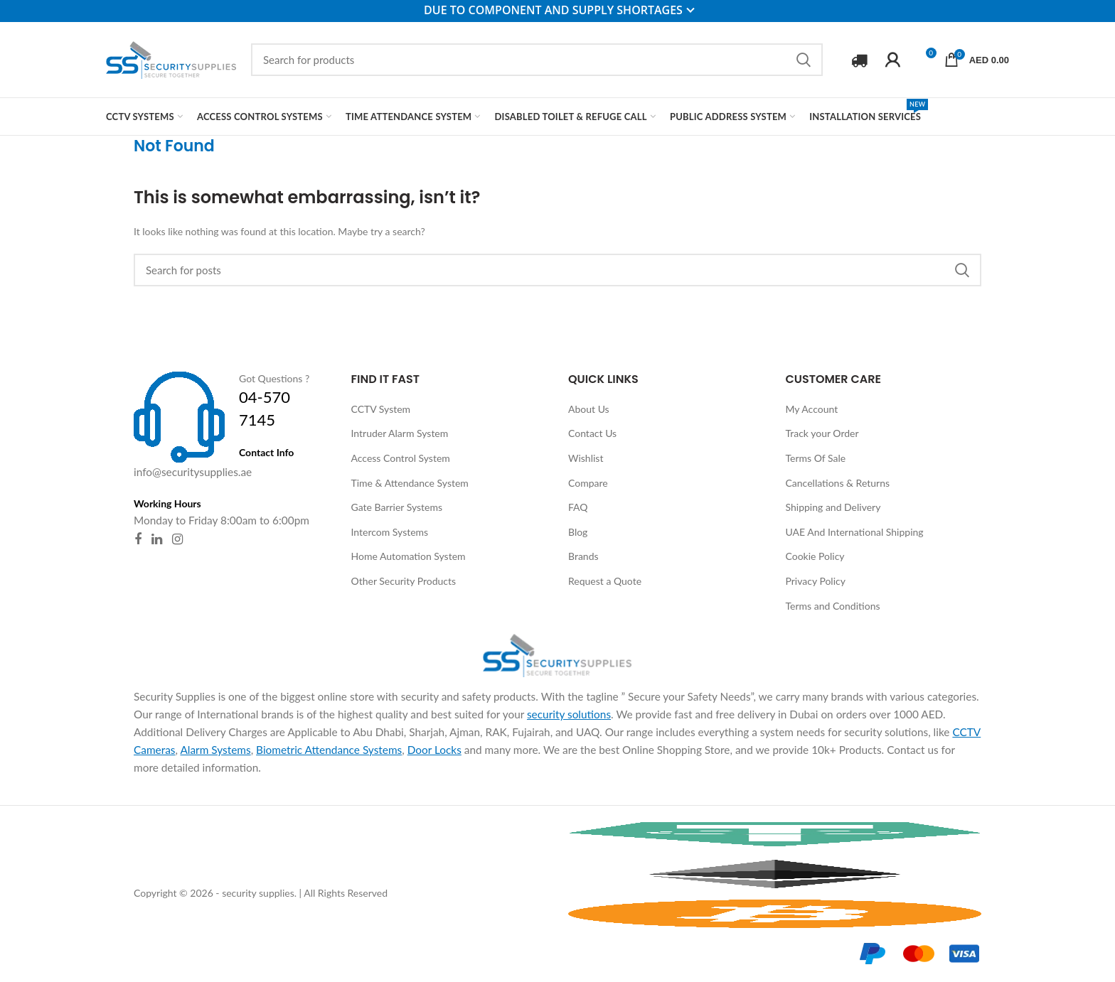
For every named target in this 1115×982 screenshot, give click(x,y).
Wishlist (585, 458)
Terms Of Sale (816, 458)
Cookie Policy (815, 556)
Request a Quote (604, 581)
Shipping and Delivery (833, 507)
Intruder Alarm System (400, 433)
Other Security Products (404, 581)
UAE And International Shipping (855, 532)
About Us (588, 409)
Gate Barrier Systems (397, 507)
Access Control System (400, 458)
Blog (577, 532)
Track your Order (822, 433)
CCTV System (381, 409)
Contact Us (592, 433)
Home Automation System (408, 556)
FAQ (578, 507)
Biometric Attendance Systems (329, 749)
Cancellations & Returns (838, 483)
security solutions (569, 714)
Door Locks (434, 749)
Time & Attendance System (410, 483)
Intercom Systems (390, 532)
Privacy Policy (815, 581)
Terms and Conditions (833, 606)
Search (803, 59)
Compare (588, 483)
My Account (812, 409)
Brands (583, 556)
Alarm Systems (215, 749)
